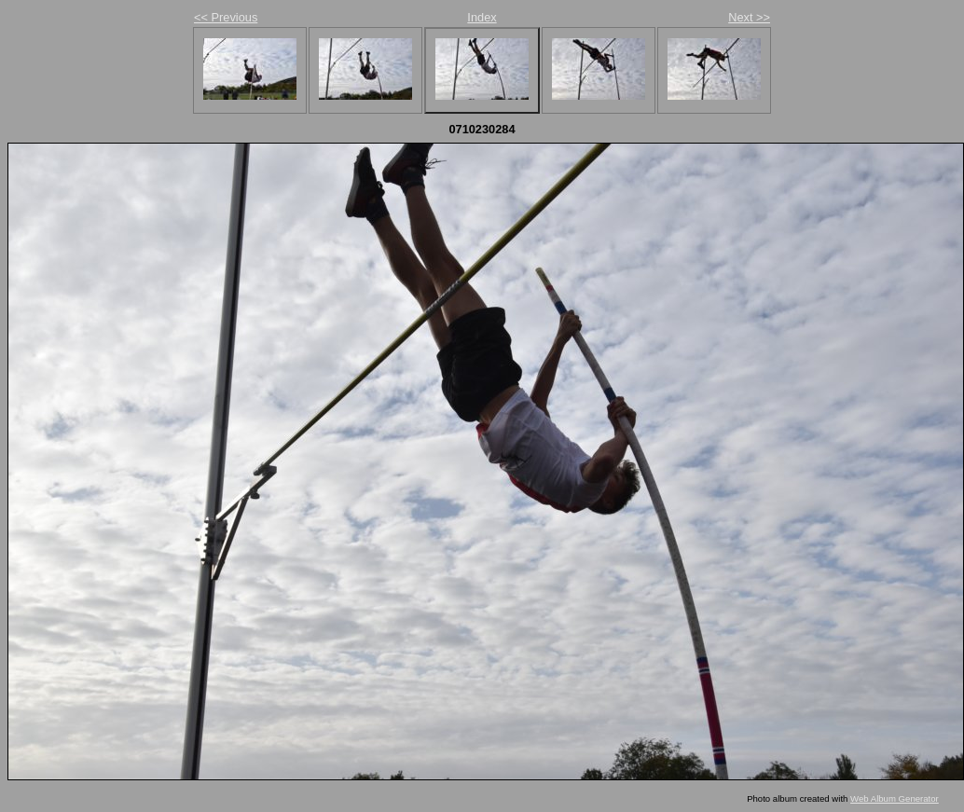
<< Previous (225, 17)
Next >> (749, 17)
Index (481, 17)
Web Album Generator (894, 798)
